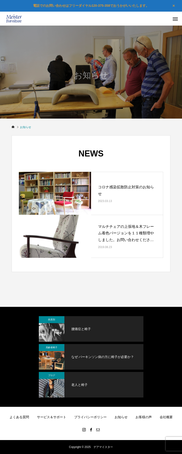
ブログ (51, 375)
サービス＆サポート (51, 417)
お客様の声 (144, 417)
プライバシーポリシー (90, 417)
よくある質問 (19, 417)
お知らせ (121, 417)
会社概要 (166, 417)
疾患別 (51, 319)
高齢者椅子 (51, 347)
